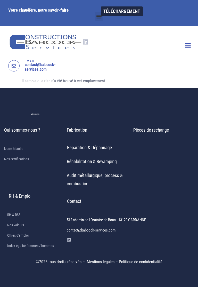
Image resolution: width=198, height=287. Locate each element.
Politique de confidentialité (140, 261)
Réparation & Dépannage (89, 147)
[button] (99, 16)
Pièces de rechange (151, 130)
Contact (74, 201)
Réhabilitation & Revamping (92, 161)
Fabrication (77, 130)
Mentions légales (101, 261)
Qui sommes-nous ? (22, 130)
